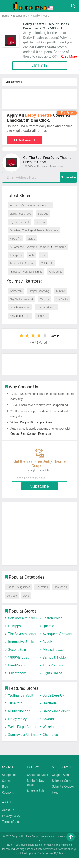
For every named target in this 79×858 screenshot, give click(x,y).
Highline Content (19, 222)
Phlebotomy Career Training (25, 271)
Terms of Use (11, 821)
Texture (44, 299)
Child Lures (55, 271)
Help (55, 792)
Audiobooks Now (19, 307)
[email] (39, 177)
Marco (31, 238)
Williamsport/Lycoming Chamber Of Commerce (37, 246)
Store (26, 595)
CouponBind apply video (36, 422)
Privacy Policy (11, 816)
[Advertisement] (39, 98)
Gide (43, 255)
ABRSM (60, 291)
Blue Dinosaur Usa (20, 213)
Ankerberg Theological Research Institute (33, 230)
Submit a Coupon (63, 786)
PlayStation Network (21, 299)
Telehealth (47, 263)
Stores (6, 780)
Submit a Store (61, 780)
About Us (8, 810)
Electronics (60, 587)
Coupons (8, 792)
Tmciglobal (16, 255)
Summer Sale (35, 790)
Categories (9, 775)
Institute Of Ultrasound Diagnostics (30, 205)
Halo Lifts (15, 238)
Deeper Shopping (39, 291)
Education (42, 587)
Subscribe (68, 177)
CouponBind (8, 849)
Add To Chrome (25, 140)
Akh (31, 255)
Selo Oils (43, 213)
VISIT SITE (39, 65)
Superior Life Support (22, 263)
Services (12, 595)
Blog (5, 786)
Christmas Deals (37, 775)
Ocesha (40, 222)
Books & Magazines (18, 587)
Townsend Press (46, 307)
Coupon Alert (60, 775)
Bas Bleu (42, 315)
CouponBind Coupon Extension (30, 433)
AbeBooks (62, 299)
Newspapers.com (19, 315)
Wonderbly (15, 291)
